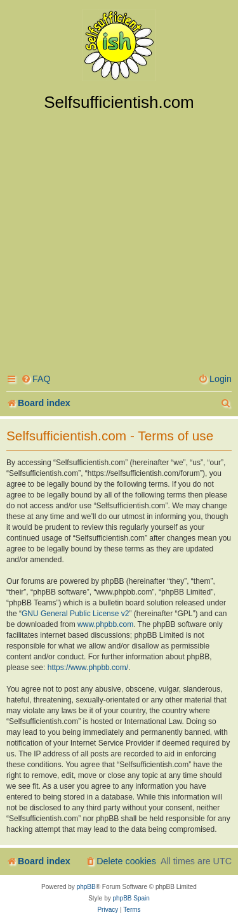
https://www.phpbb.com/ (88, 667)
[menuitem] (36, 379)
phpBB (86, 886)
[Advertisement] (119, 238)
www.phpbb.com (105, 624)
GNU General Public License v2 (75, 613)
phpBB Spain (130, 898)
